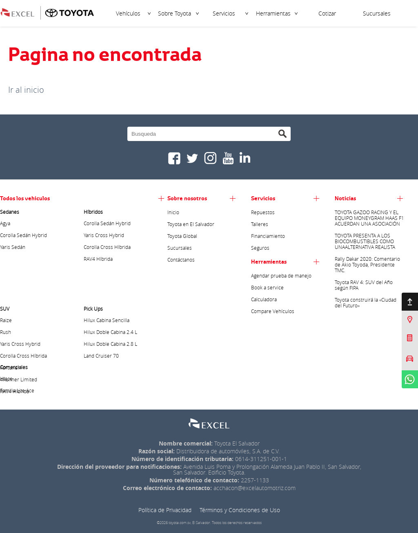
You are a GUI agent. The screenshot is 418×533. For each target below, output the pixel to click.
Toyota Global (182, 236)
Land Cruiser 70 (101, 355)
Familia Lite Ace (17, 390)
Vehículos (128, 13)
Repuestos (263, 212)
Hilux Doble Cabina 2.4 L (110, 332)
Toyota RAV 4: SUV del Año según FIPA (364, 285)
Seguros (260, 247)
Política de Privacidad (164, 510)
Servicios (224, 13)
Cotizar (327, 13)
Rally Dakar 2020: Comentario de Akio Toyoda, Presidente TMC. (367, 264)
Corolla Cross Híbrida (107, 247)
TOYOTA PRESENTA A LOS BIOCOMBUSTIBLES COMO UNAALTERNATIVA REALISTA (365, 241)
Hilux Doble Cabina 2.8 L (110, 343)
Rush (5, 332)
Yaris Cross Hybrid (104, 235)
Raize (6, 320)
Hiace (6, 378)
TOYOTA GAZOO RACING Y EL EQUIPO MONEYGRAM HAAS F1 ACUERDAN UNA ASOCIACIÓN (369, 218)
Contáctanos (181, 259)
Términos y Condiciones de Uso (240, 510)
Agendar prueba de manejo (281, 275)
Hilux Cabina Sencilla (106, 320)
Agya (5, 223)
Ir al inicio (26, 89)
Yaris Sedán (12, 247)
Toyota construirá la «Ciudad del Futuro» (365, 302)
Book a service (267, 287)
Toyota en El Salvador (190, 224)
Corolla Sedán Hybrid (23, 235)
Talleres (259, 224)
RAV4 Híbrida (98, 258)
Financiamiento (268, 236)
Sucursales (377, 13)
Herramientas (273, 13)
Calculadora (264, 299)
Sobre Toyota (174, 13)
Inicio (173, 212)
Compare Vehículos (272, 311)
